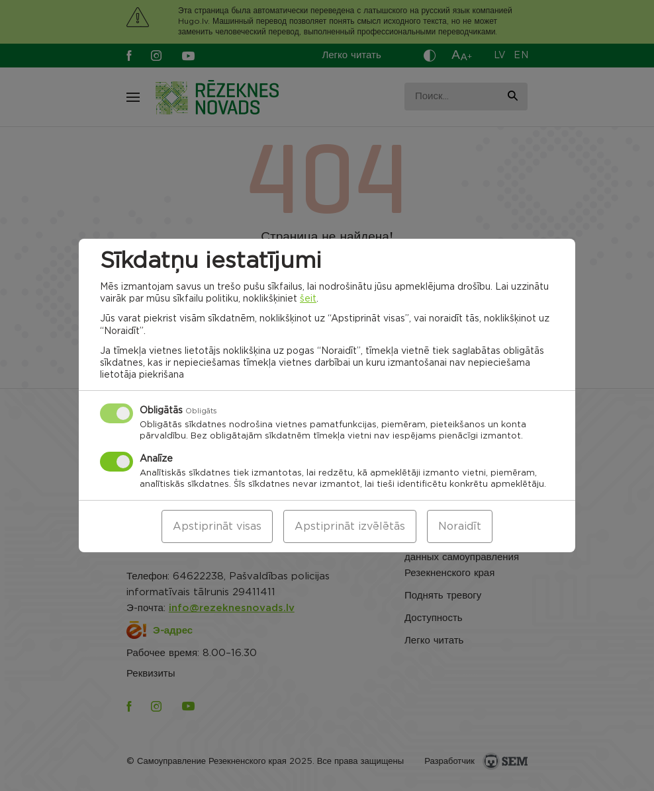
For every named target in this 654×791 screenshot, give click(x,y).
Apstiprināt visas (217, 526)
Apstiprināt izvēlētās (350, 526)
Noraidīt (459, 526)
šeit (308, 299)
